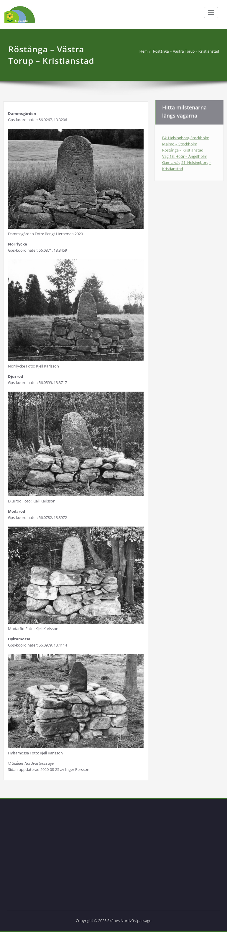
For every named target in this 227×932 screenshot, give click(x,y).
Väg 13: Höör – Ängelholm (184, 155)
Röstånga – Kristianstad (182, 148)
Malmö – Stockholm (179, 142)
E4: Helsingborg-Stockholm (185, 136)
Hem (142, 51)
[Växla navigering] (211, 12)
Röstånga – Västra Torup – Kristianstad (184, 51)
